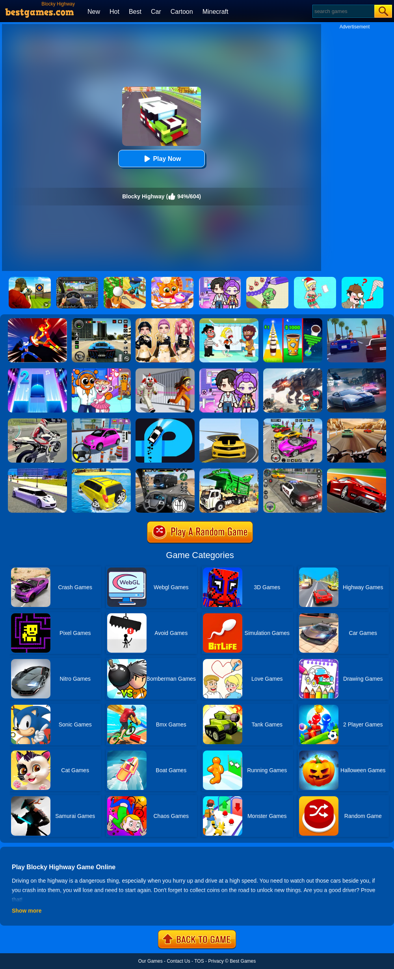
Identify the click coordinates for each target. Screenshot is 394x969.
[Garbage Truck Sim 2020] (228, 471)
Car (156, 11)
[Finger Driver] (165, 421)
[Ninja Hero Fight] (37, 321)
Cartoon (182, 11)
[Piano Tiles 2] (37, 371)
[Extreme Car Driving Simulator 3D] (101, 321)
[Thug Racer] (356, 321)
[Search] (343, 11)
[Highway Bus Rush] (165, 471)
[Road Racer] (228, 421)
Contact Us (178, 961)
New (93, 11)
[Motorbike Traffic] (37, 421)
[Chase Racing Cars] (356, 471)
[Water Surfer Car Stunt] (101, 471)
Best (135, 11)
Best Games (243, 961)
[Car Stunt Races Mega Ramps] (292, 421)
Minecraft (216, 11)
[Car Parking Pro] (101, 421)
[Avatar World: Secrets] (228, 371)
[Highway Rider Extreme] (356, 421)
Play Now (161, 159)
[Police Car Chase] (292, 471)
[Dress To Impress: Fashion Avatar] (165, 321)
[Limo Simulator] (37, 471)
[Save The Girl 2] (228, 321)
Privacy (215, 961)
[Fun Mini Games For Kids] (101, 371)
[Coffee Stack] (292, 321)
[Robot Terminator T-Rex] (292, 371)
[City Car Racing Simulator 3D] (356, 371)
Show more (26, 910)
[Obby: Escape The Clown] (165, 371)
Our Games (150, 961)
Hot (114, 11)
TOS (199, 961)
